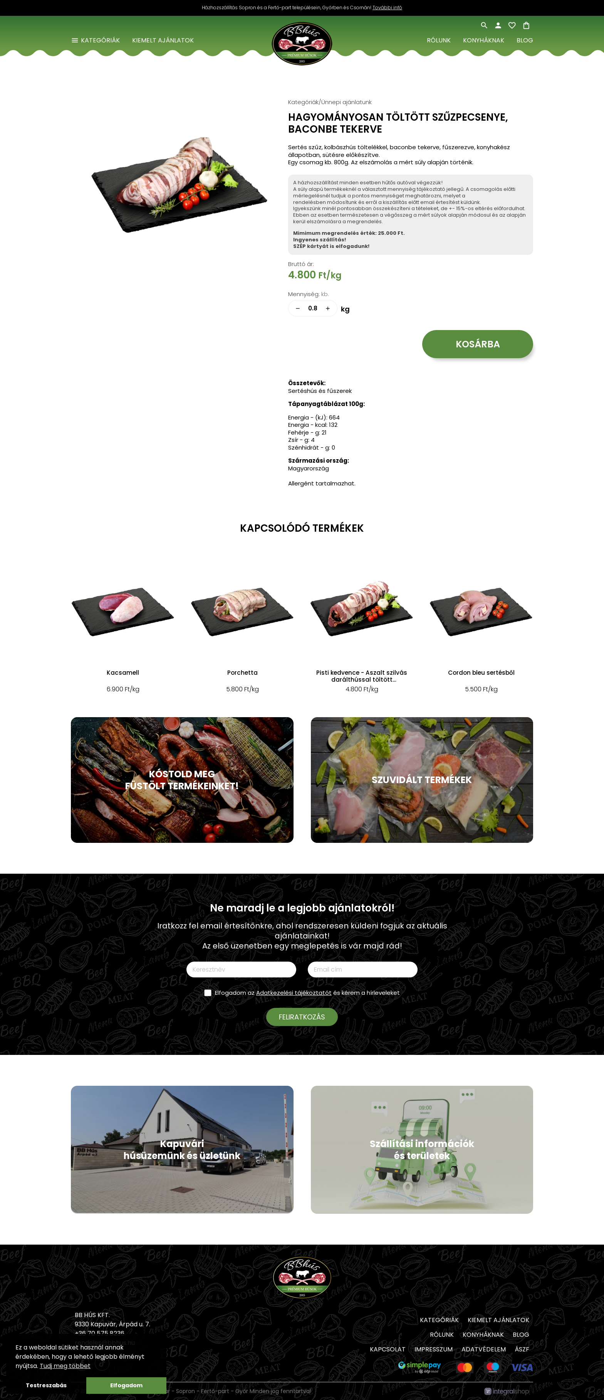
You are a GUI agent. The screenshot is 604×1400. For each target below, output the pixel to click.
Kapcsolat (388, 1349)
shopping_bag (526, 25)
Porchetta (242, 673)
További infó (387, 7)
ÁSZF (522, 1349)
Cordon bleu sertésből (481, 673)
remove (298, 308)
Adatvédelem (483, 1349)
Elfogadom (126, 1385)
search (484, 25)
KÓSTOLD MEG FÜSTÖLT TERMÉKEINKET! (182, 780)
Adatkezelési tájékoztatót (294, 993)
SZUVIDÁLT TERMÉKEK (422, 779)
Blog (525, 40)
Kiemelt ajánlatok (163, 40)
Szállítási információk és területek (422, 1149)
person (498, 25)
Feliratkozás (302, 1017)
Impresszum (433, 1349)
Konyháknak (483, 40)
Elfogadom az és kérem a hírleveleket (307, 993)
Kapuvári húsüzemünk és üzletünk (182, 1149)
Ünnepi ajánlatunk (346, 102)
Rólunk (439, 40)
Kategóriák (100, 40)
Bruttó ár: (301, 264)
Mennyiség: (304, 294)
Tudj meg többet (65, 1365)
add (328, 308)
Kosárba (478, 344)
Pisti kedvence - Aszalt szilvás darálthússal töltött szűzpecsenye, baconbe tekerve (361, 676)
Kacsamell (123, 673)
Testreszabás (46, 1385)
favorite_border (512, 25)
